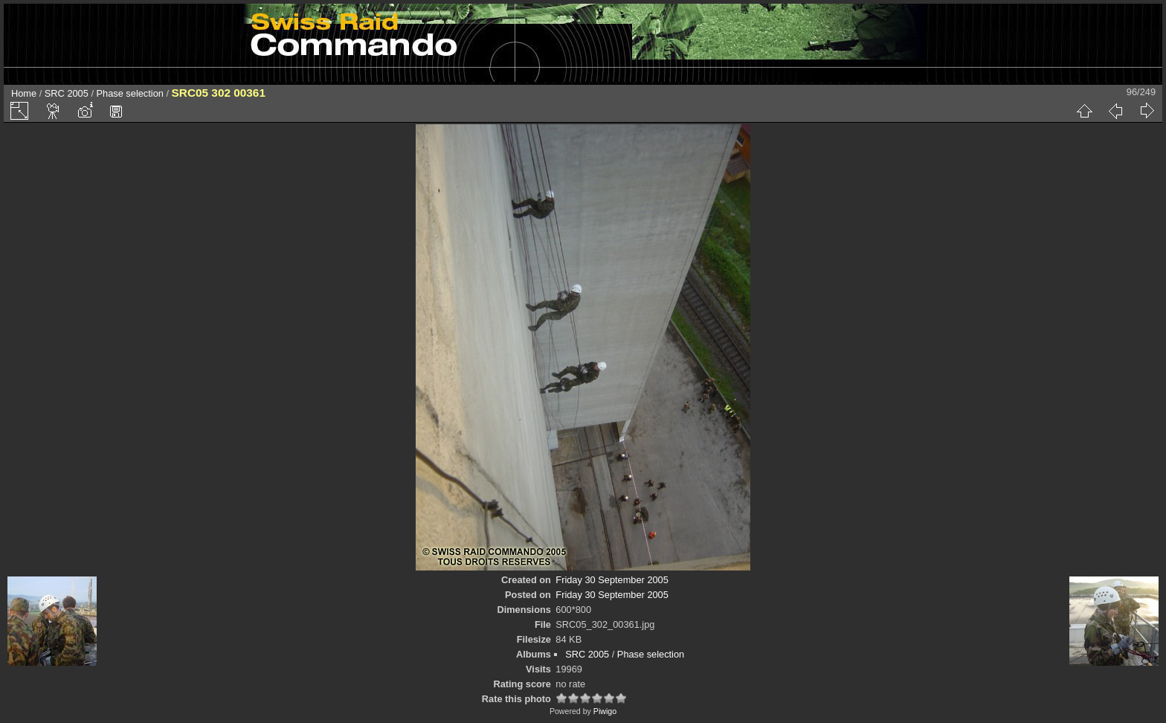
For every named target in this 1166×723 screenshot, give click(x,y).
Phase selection (130, 93)
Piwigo (604, 711)
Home (23, 93)
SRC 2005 (66, 93)
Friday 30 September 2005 (612, 579)
